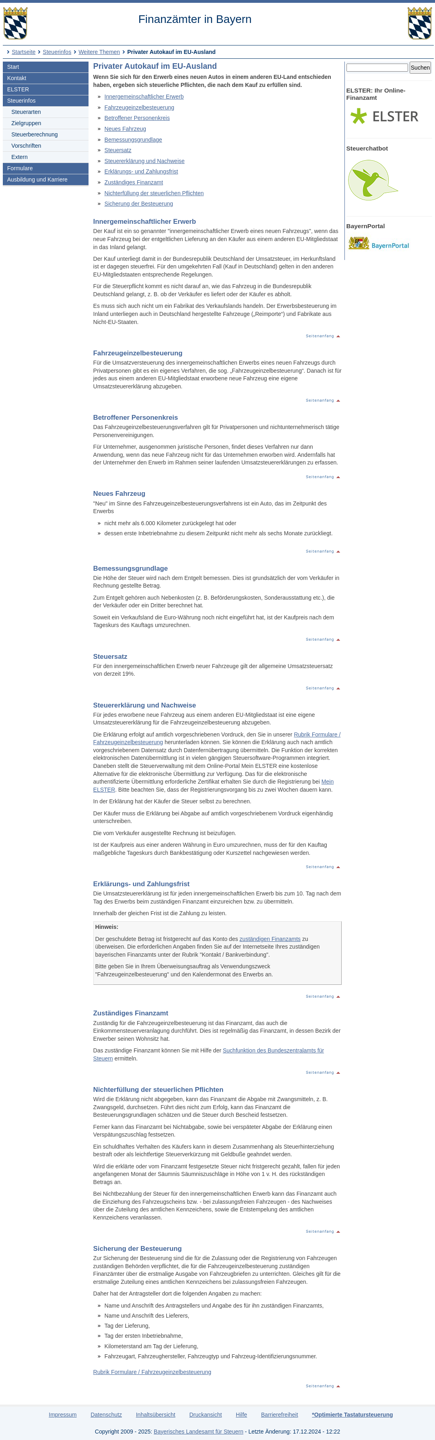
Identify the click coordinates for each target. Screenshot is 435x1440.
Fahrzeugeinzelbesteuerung (140, 107)
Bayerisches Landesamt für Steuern (198, 1431)
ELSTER (18, 89)
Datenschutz (106, 1414)
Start (13, 67)
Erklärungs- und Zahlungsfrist (141, 171)
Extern (19, 157)
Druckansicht (205, 1414)
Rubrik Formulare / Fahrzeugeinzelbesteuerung (152, 1372)
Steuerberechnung (34, 134)
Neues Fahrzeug (125, 129)
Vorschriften (26, 145)
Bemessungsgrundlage (133, 139)
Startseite (23, 52)
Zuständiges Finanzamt (134, 182)
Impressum (62, 1414)
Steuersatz (118, 150)
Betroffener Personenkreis (137, 118)
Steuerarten (26, 112)
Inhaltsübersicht (155, 1414)
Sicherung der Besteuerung (139, 203)
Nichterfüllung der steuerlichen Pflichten (154, 193)
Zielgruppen (26, 123)
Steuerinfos (57, 52)
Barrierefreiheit (279, 1414)
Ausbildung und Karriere (37, 179)
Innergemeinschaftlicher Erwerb (144, 96)
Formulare (20, 168)
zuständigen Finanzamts (270, 939)
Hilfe (241, 1414)
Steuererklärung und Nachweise (145, 161)
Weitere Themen (99, 52)
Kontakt (16, 78)
